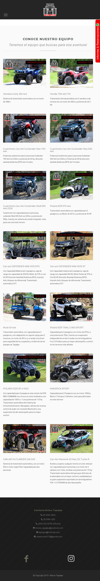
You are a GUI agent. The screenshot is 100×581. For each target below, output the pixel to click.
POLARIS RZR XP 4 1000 (16, 388)
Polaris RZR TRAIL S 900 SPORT (67, 327)
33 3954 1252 (49, 519)
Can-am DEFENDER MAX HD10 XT (68, 266)
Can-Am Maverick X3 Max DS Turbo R (69, 459)
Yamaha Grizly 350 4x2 (15, 94)
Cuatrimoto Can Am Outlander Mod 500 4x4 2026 (24, 207)
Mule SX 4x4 (9, 327)
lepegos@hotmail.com (49, 532)
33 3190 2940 (49, 515)
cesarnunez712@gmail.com (49, 536)
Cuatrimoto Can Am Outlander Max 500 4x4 (71, 150)
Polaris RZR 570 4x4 (60, 206)
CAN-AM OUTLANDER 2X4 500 (19, 459)
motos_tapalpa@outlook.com (49, 528)
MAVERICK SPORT (59, 388)
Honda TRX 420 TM (60, 94)
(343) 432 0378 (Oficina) (49, 524)
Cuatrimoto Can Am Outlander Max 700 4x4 (24, 150)
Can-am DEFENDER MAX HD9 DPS (21, 266)
